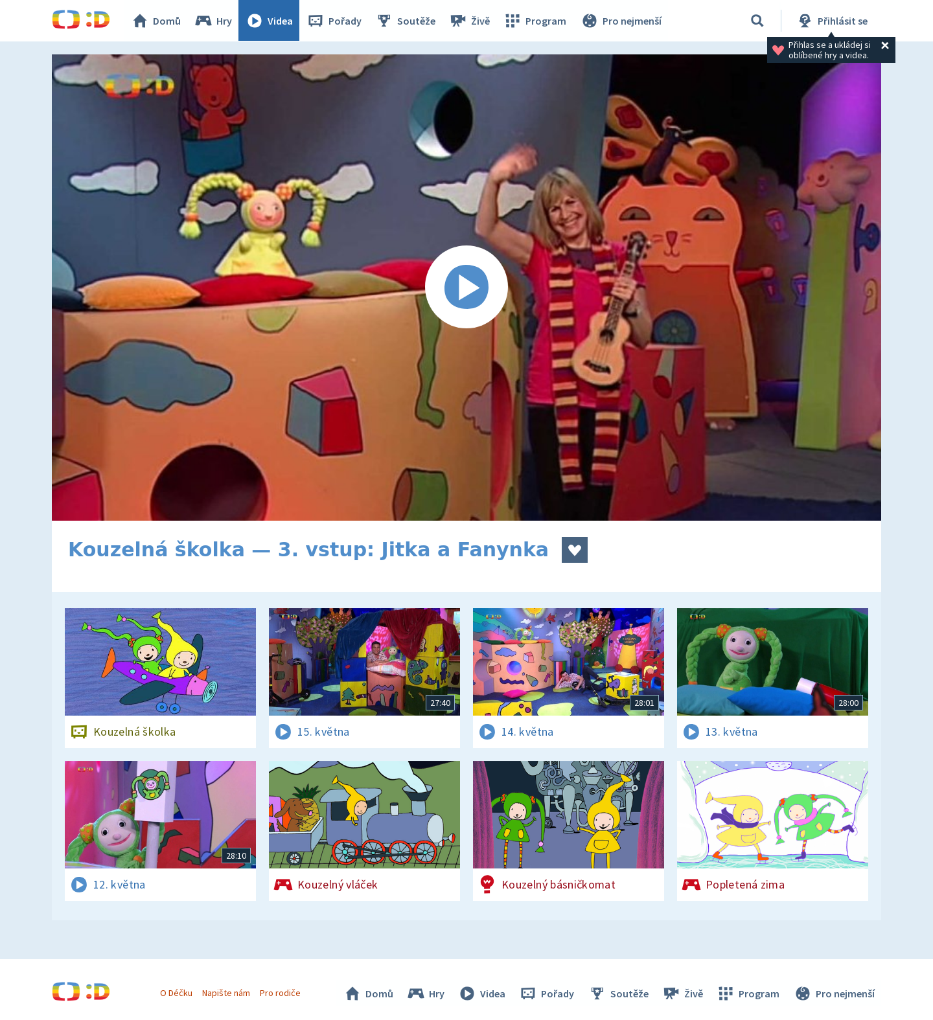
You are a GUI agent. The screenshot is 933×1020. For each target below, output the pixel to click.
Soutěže (405, 20)
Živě (469, 20)
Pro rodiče (280, 993)
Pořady (334, 20)
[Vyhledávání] (757, 20)
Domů (156, 20)
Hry (213, 20)
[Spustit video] (466, 287)
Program (535, 20)
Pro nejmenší (621, 20)
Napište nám (226, 993)
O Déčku (176, 993)
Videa (270, 20)
